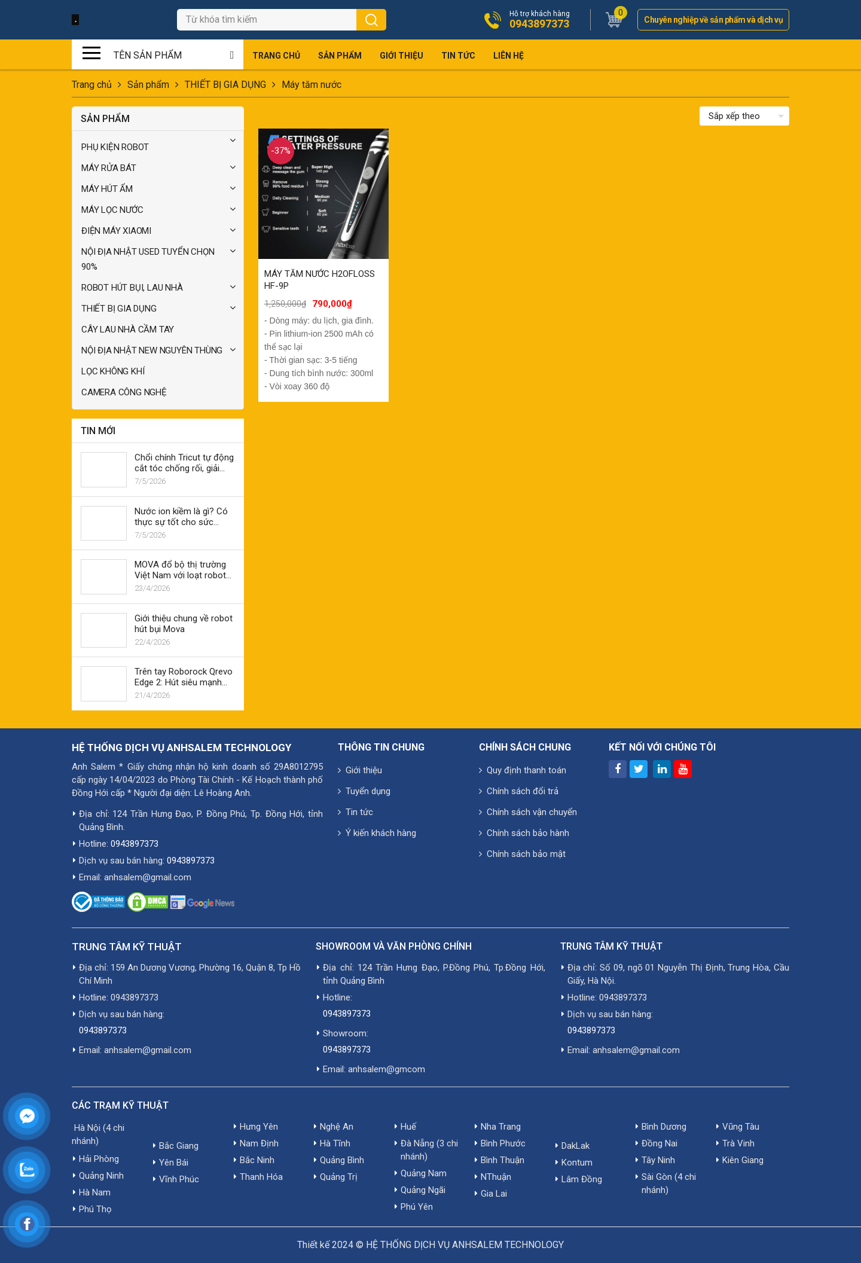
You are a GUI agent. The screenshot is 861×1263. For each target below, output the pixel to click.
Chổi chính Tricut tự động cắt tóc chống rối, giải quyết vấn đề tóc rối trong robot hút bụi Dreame (184, 463)
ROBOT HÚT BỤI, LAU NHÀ (132, 287)
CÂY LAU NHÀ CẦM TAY (127, 329)
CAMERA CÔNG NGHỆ (124, 392)
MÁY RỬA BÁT (108, 168)
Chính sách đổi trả (518, 791)
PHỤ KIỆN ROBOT (115, 147)
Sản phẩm (340, 55)
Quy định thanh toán (522, 770)
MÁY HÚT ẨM (107, 189)
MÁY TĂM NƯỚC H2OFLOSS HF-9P (319, 280)
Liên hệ (508, 55)
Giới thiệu (401, 55)
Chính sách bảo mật (522, 854)
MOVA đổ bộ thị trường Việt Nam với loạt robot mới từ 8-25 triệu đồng (180, 570)
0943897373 (539, 24)
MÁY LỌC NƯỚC (112, 210)
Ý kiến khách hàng (377, 833)
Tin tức (458, 55)
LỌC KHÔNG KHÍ (112, 371)
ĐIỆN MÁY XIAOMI (116, 230)
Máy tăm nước (313, 84)
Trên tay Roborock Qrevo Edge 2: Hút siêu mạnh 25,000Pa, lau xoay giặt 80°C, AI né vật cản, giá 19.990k (184, 677)
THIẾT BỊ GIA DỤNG (225, 84)
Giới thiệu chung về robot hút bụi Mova (184, 623)
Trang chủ (276, 55)
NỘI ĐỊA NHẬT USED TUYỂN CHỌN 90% (147, 259)
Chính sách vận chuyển (528, 812)
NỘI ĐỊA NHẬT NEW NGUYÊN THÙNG (151, 350)
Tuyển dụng (364, 791)
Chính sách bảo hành (524, 833)
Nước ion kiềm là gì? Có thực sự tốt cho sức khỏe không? (181, 516)
